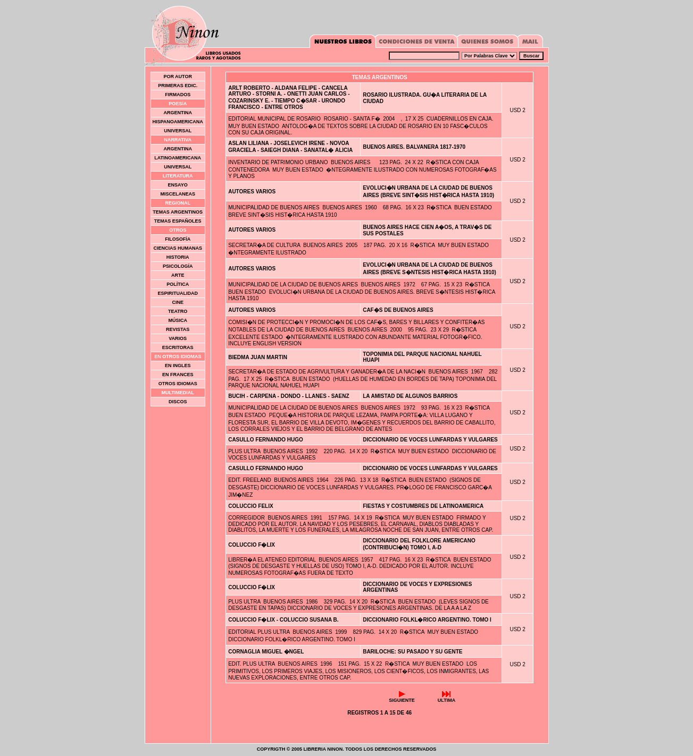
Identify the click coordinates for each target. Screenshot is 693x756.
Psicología (178, 266)
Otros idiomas (177, 383)
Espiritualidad (177, 293)
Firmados (177, 94)
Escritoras (178, 347)
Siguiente (402, 698)
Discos (178, 401)
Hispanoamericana (178, 121)
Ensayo (178, 185)
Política (177, 284)
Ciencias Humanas (177, 248)
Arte (178, 275)
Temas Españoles (178, 221)
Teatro (177, 311)
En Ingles (178, 365)
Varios (178, 338)
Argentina (177, 112)
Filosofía (177, 239)
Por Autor (177, 76)
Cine (177, 302)
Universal (177, 130)
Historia (177, 257)
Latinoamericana (177, 157)
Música (177, 320)
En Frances (178, 374)
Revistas (177, 329)
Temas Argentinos (178, 212)
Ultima (446, 698)
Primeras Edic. (177, 85)
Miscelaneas (177, 194)
